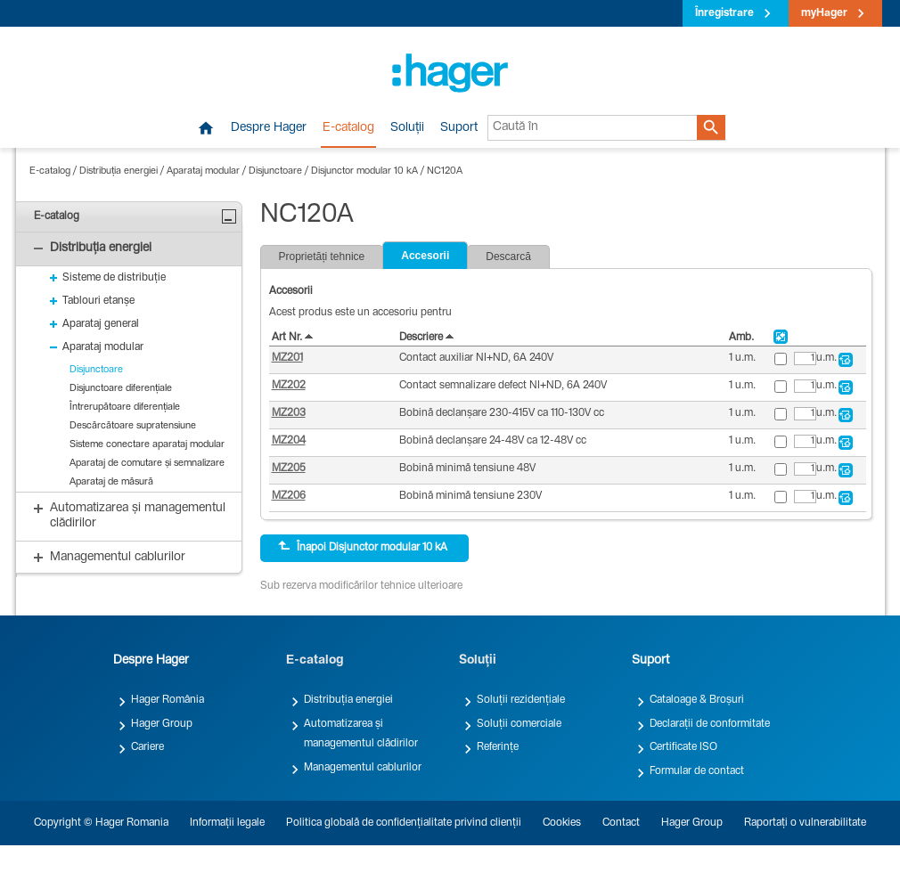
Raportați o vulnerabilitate (805, 823)
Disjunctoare (275, 171)
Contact (621, 823)
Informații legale (227, 823)
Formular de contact (697, 771)
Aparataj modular (203, 171)
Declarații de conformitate (710, 724)
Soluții (407, 128)
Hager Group (161, 724)
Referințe (498, 747)
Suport (459, 128)
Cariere (147, 747)
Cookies (562, 823)
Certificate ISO (683, 747)
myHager (824, 13)
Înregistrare (724, 13)
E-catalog (348, 128)
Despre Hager (269, 128)
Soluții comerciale (519, 724)
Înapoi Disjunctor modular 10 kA (362, 547)
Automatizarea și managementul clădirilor (361, 734)
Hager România (167, 700)
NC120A (444, 171)
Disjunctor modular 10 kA (364, 171)
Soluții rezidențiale (521, 700)
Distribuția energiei (118, 171)
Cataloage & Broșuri (697, 700)
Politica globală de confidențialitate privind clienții (403, 823)
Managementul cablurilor (362, 767)
